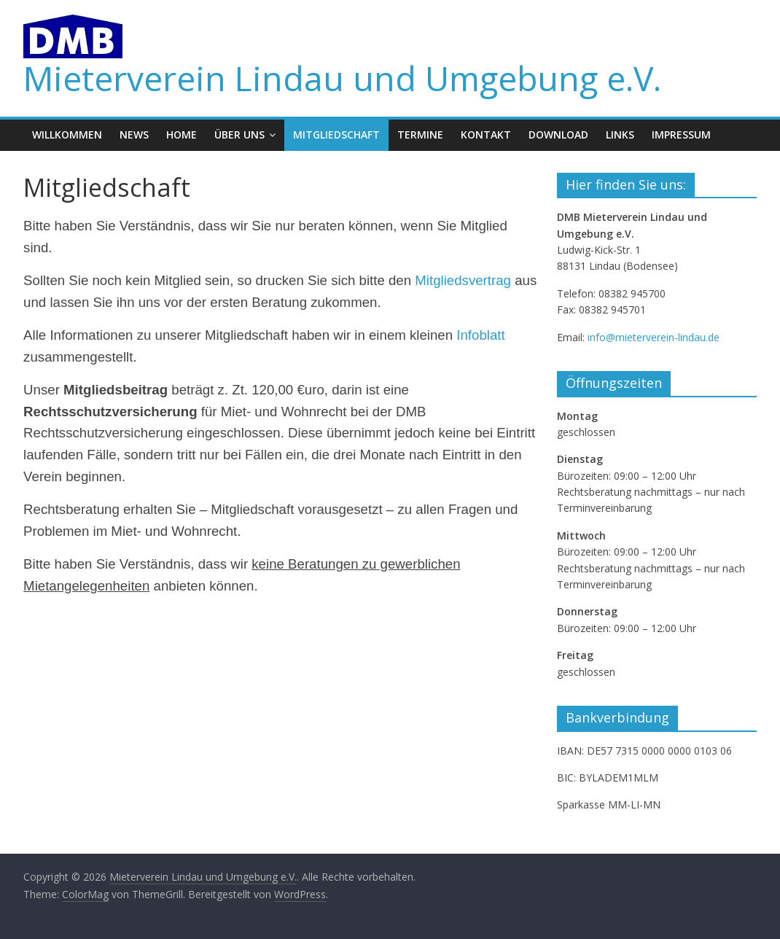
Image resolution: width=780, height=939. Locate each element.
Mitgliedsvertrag (463, 280)
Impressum (681, 134)
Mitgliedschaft (336, 134)
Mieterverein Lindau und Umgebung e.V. (342, 78)
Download (558, 134)
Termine (420, 134)
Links (620, 134)
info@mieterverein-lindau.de (653, 337)
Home (181, 134)
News (134, 134)
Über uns (239, 134)
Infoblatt (480, 335)
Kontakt (486, 134)
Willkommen (67, 134)
